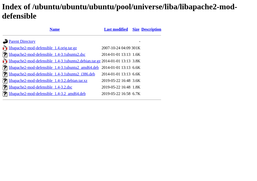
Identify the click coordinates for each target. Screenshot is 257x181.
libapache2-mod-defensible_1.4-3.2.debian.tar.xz (48, 80)
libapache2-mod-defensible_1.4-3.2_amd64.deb (47, 94)
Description (151, 29)
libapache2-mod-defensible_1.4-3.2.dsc (40, 87)
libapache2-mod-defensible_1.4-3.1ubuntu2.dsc (47, 54)
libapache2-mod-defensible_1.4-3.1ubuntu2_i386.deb (52, 74)
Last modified (116, 29)
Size (136, 29)
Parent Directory (22, 41)
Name (55, 29)
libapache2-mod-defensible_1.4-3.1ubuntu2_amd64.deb (54, 67)
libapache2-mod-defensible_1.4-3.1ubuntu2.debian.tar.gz (55, 61)
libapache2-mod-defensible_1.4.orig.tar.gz (43, 48)
